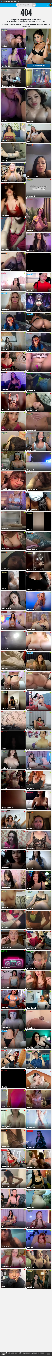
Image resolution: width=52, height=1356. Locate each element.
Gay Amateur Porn (15, 1)
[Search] (34, 5)
